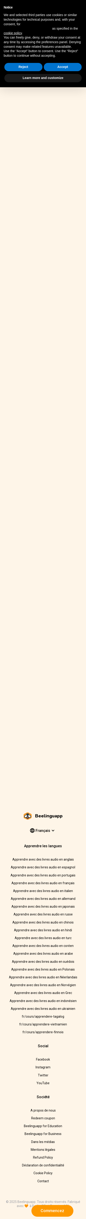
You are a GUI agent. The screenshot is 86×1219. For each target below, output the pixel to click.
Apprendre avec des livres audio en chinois (43, 922)
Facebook (43, 1059)
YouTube (43, 1083)
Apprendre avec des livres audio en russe (43, 914)
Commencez (52, 1210)
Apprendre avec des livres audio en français (43, 883)
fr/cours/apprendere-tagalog (43, 1016)
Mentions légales (43, 1149)
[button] (42, 831)
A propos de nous (43, 1110)
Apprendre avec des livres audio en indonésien (43, 1001)
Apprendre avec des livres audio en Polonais (43, 969)
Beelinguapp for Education (43, 1126)
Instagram (43, 1067)
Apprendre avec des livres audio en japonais (43, 906)
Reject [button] (23, 67)
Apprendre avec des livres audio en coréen (43, 946)
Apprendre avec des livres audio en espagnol (43, 867)
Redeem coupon (43, 1118)
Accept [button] (62, 67)
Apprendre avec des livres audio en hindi (43, 930)
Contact (43, 1181)
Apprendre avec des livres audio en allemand (43, 899)
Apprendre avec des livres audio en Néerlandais (43, 977)
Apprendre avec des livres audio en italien (43, 891)
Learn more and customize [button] (43, 78)
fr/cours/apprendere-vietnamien (43, 1024)
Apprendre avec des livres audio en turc (43, 938)
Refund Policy (43, 1157)
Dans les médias (43, 1142)
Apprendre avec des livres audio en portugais (43, 875)
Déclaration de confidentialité (43, 1165)
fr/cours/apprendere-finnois (43, 1032)
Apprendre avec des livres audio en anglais (43, 859)
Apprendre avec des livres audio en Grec (43, 993)
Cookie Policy (43, 1173)
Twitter (43, 1075)
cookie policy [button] (13, 33)
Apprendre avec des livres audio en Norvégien (43, 985)
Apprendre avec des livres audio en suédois (43, 961)
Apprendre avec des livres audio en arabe (43, 953)
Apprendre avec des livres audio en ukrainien (43, 1009)
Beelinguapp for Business (43, 1134)
